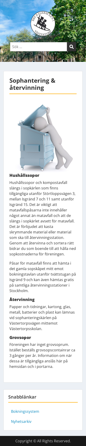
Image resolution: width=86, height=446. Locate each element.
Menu (8, 8)
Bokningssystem (25, 411)
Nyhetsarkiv (21, 421)
